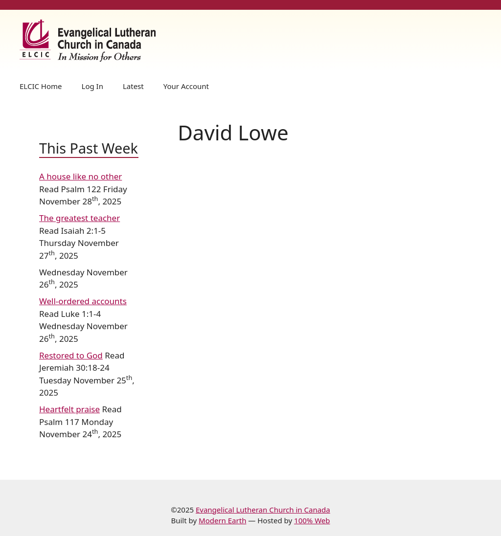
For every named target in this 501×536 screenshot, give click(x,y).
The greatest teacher (79, 217)
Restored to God (71, 355)
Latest (133, 86)
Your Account (186, 86)
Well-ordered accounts (83, 301)
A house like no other (80, 176)
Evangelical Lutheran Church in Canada (263, 509)
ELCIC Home (41, 86)
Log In (92, 86)
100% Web (312, 520)
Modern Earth (222, 520)
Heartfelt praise (69, 409)
